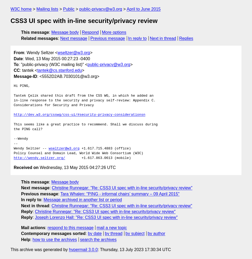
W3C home (21, 9)
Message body (65, 32)
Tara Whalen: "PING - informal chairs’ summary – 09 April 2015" (120, 194)
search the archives (98, 239)
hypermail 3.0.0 (83, 249)
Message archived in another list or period (82, 199)
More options (114, 32)
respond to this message (70, 227)
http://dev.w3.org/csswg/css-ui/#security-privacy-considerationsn (79, 114)
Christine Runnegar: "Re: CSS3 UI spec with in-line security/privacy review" (122, 188)
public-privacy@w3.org (100, 9)
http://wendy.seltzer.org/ (39, 158)
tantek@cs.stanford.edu (59, 70)
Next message (73, 38)
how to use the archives (55, 239)
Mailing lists (47, 9)
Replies (186, 38)
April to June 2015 (144, 9)
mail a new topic (112, 227)
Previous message (107, 38)
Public (69, 9)
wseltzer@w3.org (73, 52)
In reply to (137, 38)
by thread (114, 233)
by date (94, 233)
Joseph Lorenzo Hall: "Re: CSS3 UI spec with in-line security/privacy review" (106, 217)
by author (156, 233)
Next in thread (163, 38)
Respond (90, 32)
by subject (134, 233)
